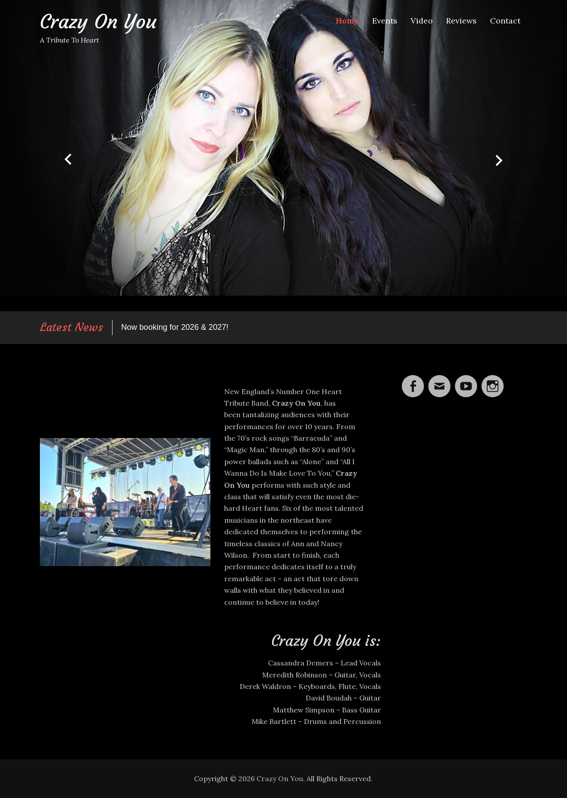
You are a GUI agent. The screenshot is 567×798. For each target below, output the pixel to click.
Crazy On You (98, 21)
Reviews (461, 21)
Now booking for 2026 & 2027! (175, 327)
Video (422, 21)
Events (384, 21)
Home (347, 21)
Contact (505, 21)
